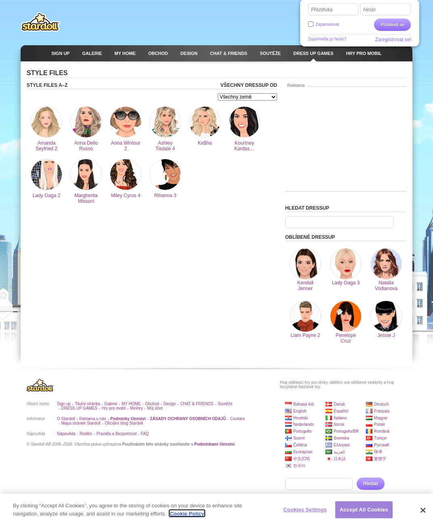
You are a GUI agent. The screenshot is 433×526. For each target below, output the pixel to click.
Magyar (380, 418)
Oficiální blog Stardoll (124, 423)
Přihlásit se (392, 24)
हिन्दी (378, 452)
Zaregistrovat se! (393, 39)
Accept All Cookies (364, 512)
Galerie (110, 404)
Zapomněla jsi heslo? (327, 39)
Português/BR (346, 431)
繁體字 (380, 459)
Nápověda (66, 433)
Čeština (300, 445)
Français (381, 411)
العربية (339, 452)
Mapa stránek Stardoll (80, 423)
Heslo (369, 10)
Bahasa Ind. (304, 404)
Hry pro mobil (114, 408)
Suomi (299, 438)
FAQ (145, 433)
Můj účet (154, 408)
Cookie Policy (187, 516)
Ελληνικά (342, 445)
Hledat (370, 483)
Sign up (64, 404)
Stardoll (40, 22)
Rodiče (86, 433)
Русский (381, 445)
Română (381, 431)
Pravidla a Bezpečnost (117, 433)
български (302, 452)
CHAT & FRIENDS (196, 404)
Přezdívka (321, 10)
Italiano (340, 418)
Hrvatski (300, 418)
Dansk (339, 404)
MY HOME (131, 404)
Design (170, 404)
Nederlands (303, 424)
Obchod (152, 404)
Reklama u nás (92, 419)
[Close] (422, 512)
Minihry (136, 408)
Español (341, 411)
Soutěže (225, 404)
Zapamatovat (327, 24)
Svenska (341, 438)
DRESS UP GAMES (79, 408)
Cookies (237, 419)
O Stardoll (66, 419)
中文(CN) (301, 459)
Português (302, 431)
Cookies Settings (305, 512)
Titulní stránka (87, 404)
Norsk (339, 424)
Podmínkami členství (214, 444)
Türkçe (380, 438)
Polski (379, 424)
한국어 (299, 465)
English (300, 411)
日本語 (340, 459)
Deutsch (381, 404)
